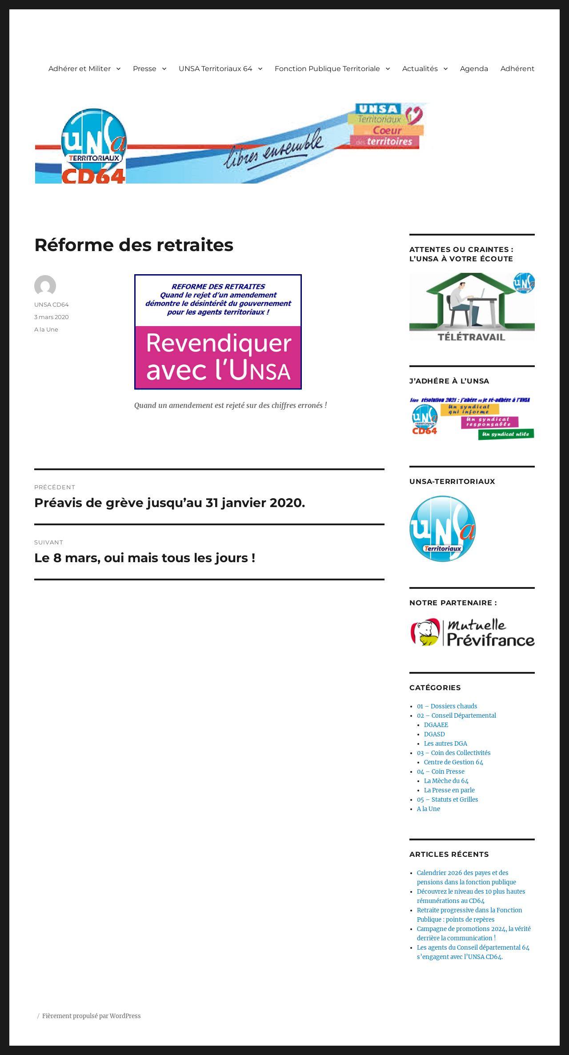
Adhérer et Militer (79, 68)
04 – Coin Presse (441, 771)
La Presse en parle (449, 790)
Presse (144, 68)
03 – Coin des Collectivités (454, 753)
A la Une (46, 329)
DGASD (434, 734)
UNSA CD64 (51, 304)
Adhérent (518, 68)
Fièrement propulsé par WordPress (91, 1016)
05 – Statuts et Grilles (447, 799)
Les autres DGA (445, 743)
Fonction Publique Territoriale (327, 68)
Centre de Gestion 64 (453, 762)
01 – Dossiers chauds (447, 706)
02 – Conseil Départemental (456, 715)
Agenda (474, 68)
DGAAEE (436, 725)
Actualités (420, 68)
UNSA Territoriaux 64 (215, 68)
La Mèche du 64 (446, 781)
